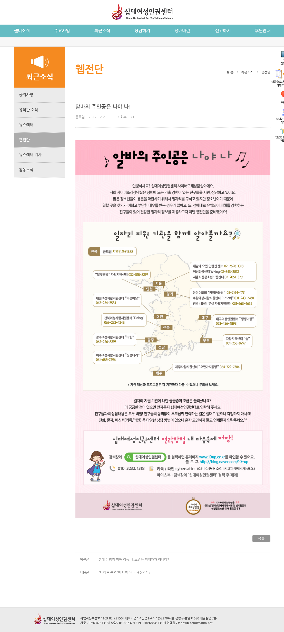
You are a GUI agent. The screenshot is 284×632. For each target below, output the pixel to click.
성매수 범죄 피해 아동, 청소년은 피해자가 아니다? (134, 559)
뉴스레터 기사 (30, 154)
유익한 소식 (28, 110)
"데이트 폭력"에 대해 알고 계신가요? (125, 572)
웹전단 (24, 140)
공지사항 (26, 94)
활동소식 (26, 169)
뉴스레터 (26, 124)
